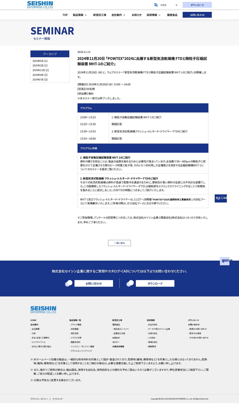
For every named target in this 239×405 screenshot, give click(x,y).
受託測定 (75, 335)
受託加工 (115, 326)
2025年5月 (39, 61)
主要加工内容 (119, 335)
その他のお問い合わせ (197, 339)
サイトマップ (59, 400)
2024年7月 (39, 79)
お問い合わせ (197, 15)
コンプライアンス (40, 343)
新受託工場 (99, 14)
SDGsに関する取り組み (44, 348)
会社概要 (37, 330)
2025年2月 (39, 65)
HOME (33, 322)
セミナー (114, 343)
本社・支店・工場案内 (43, 339)
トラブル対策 (76, 339)
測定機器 (75, 330)
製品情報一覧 (75, 322)
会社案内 (119, 14)
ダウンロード (197, 5)
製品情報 (80, 14)
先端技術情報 (117, 348)
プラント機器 (76, 326)
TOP (65, 14)
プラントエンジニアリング (83, 352)
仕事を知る (150, 335)
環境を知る (150, 343)
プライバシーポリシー (40, 400)
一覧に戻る (119, 243)
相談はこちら (235, 190)
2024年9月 (39, 75)
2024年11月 (39, 70)
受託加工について (121, 330)
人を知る (149, 339)
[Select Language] (169, 5)
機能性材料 (76, 343)
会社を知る (150, 326)
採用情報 (154, 14)
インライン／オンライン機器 (84, 348)
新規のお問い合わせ (195, 330)
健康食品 (172, 14)
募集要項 (149, 348)
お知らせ (137, 14)
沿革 (34, 335)
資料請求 (235, 255)
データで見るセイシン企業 (158, 330)
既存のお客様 (192, 335)
